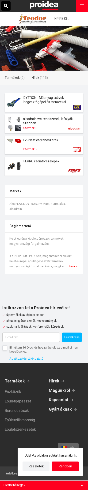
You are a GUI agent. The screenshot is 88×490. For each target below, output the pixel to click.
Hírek (54, 380)
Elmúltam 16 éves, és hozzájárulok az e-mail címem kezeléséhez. (44, 349)
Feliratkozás (72, 337)
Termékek (15, 380)
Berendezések (17, 410)
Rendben (65, 466)
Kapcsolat (59, 399)
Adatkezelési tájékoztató (26, 358)
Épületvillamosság (20, 420)
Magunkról (59, 390)
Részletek (36, 466)
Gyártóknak (60, 409)
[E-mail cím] (31, 337)
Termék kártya (44, 102)
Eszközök (13, 392)
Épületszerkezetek (20, 429)
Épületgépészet (18, 401)
